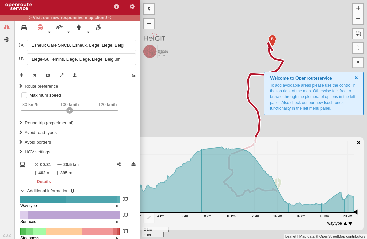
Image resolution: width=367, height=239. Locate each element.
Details (44, 181)
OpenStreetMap (332, 236)
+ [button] (358, 9)
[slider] (69, 110)
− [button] (358, 19)
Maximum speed (45, 95)
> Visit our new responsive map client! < (70, 17)
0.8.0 (7, 236)
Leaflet (290, 236)
